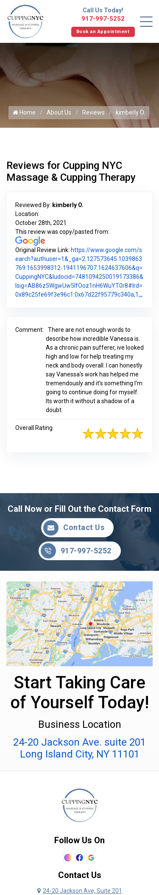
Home (24, 112)
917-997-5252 (103, 18)
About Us (59, 112)
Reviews (93, 112)
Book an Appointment (103, 31)
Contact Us (73, 528)
